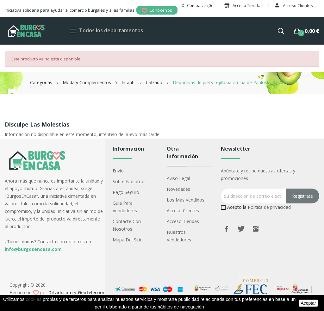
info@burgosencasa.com (33, 249)
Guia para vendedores (125, 207)
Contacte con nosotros (127, 225)
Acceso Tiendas (183, 221)
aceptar (308, 303)
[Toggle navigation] (72, 31)
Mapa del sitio (128, 240)
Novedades (178, 189)
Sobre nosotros (129, 181)
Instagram (255, 228)
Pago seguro (126, 192)
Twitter (241, 228)
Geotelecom (91, 292)
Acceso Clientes (183, 211)
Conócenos (156, 10)
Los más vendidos (185, 200)
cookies (33, 299)
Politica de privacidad (269, 207)
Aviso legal (178, 178)
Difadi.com (60, 292)
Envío (118, 171)
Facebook (226, 228)
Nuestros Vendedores (179, 236)
